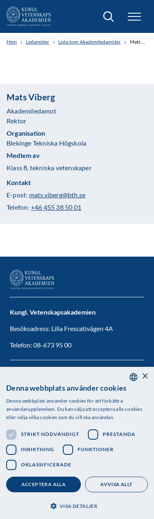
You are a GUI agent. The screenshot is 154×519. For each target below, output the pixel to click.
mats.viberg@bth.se (57, 195)
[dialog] (77, 443)
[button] (134, 17)
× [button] (145, 376)
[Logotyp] (29, 16)
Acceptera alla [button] (43, 484)
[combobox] (133, 377)
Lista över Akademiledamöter (89, 41)
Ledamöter (37, 41)
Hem (12, 41)
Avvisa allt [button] (116, 484)
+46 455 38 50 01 (56, 207)
